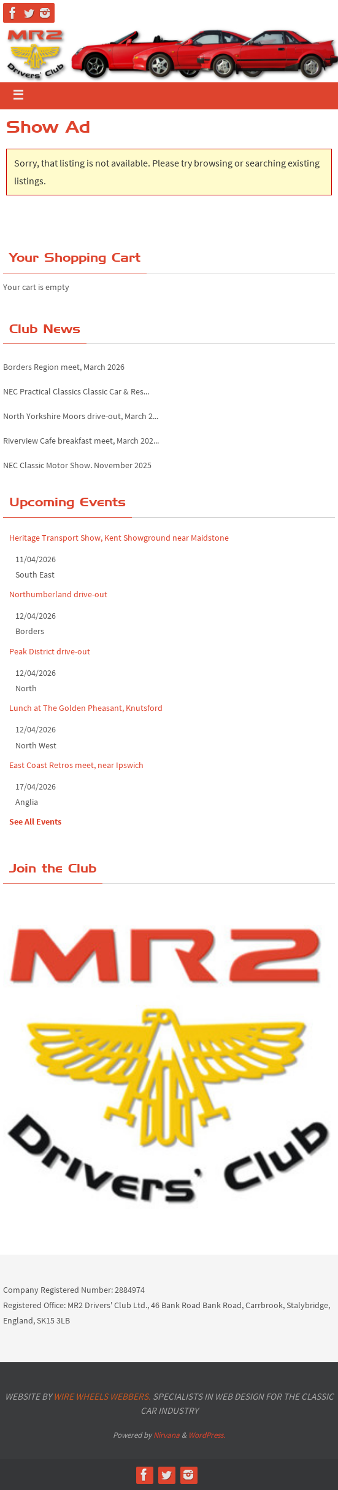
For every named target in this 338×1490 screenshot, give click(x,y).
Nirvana (166, 1435)
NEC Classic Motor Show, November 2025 (77, 467)
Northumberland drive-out (58, 594)
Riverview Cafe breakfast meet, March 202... (81, 443)
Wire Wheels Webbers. (102, 1396)
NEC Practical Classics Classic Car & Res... (76, 393)
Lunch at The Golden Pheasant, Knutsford (86, 707)
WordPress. (206, 1435)
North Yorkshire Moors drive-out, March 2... (80, 418)
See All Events (35, 821)
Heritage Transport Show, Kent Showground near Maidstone (119, 537)
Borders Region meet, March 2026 (64, 369)
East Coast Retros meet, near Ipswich (76, 764)
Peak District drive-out (49, 651)
